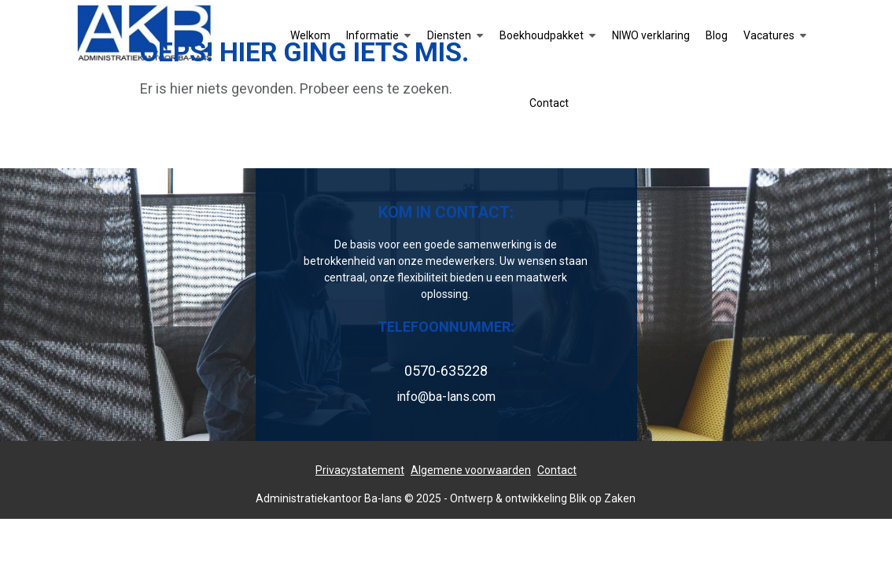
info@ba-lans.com (446, 396)
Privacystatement (359, 470)
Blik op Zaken (602, 498)
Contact (557, 470)
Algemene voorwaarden (471, 470)
